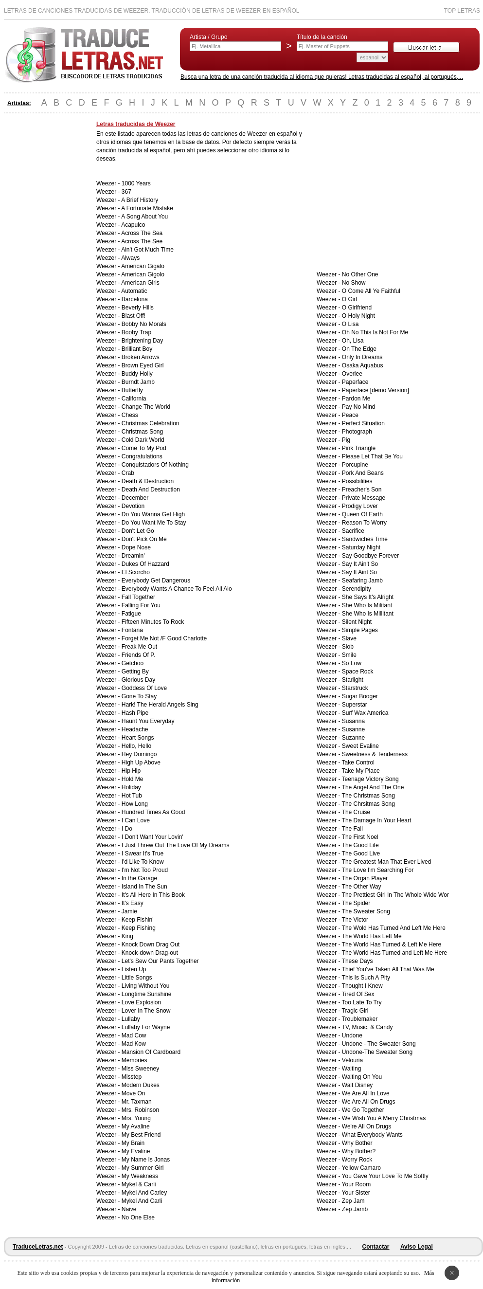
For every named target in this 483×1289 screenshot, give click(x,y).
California (134, 398)
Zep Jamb (355, 1209)
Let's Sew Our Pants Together (160, 961)
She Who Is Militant (367, 605)
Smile (349, 655)
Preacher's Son (362, 489)
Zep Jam (353, 1201)
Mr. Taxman (137, 1101)
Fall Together (138, 597)
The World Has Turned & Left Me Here (392, 944)
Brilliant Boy (137, 348)
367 (126, 191)
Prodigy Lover (360, 506)
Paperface (355, 382)
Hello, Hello (136, 746)
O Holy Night (358, 315)
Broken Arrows (141, 357)
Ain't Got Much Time (147, 249)
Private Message (363, 497)
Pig (346, 439)
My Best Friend (141, 1134)
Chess (130, 415)
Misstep (132, 1076)
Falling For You (141, 605)
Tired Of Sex (358, 994)
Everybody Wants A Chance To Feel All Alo (177, 588)
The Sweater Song (366, 911)
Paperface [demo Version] (375, 390)
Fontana (132, 630)
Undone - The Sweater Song (379, 1043)
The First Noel (360, 837)
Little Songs (137, 977)
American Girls (140, 282)
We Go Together (363, 1110)
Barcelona (135, 299)
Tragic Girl (355, 1010)
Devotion (133, 506)
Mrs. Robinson (140, 1110)
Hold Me (132, 779)
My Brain (133, 1143)
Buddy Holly (137, 373)
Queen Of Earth (362, 514)
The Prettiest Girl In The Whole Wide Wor (395, 894)
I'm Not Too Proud (145, 870)
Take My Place (361, 770)
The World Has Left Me (372, 936)
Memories (134, 1060)
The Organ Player (365, 878)
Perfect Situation (363, 423)
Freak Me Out (139, 646)
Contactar (376, 1246)
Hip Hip (131, 770)
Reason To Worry (364, 522)
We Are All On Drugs (368, 1101)
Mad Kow (134, 1043)
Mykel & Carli (139, 1184)
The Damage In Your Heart (376, 820)
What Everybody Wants (372, 1134)
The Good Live (361, 853)
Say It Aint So (359, 572)
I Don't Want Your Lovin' (152, 837)
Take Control (358, 762)
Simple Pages (360, 630)
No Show (354, 282)
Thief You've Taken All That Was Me (388, 969)
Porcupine (355, 464)
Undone (352, 1035)
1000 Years (136, 183)
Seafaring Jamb (362, 580)
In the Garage (139, 878)
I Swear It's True (142, 853)
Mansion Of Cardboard (151, 1052)
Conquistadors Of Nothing (155, 464)
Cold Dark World (143, 439)
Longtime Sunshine (147, 994)
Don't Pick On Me (144, 539)
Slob (348, 646)
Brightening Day (142, 340)
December (135, 497)
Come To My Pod (144, 448)
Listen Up (134, 969)
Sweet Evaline (360, 746)
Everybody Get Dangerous (156, 580)
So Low (351, 663)
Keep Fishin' (138, 919)
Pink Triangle (359, 448)
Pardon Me (356, 398)
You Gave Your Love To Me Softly (385, 1176)
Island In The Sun (144, 886)
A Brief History (139, 200)
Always (130, 257)
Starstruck (355, 688)
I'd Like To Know (143, 861)
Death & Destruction (148, 481)
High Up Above (141, 762)
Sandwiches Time (365, 539)
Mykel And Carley (144, 1192)
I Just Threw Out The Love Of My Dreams (176, 845)
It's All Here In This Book (153, 894)
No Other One (360, 274)
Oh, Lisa (353, 340)
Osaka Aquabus (362, 365)
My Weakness (140, 1176)
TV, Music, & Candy (367, 1027)
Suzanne (353, 737)
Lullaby (131, 1019)
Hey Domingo (139, 754)
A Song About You (144, 216)
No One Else (138, 1217)
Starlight (352, 679)
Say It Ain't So (360, 564)
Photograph (357, 431)
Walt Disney (357, 1085)
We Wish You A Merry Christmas (384, 1118)
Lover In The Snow (146, 1010)
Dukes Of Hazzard (145, 564)
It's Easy (132, 903)
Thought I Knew (362, 985)
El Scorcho (136, 572)
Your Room (356, 1184)
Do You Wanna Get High (153, 514)
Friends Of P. (138, 655)
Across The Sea (141, 233)
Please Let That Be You (372, 456)
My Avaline (136, 1126)
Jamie (129, 911)
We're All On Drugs (366, 1126)
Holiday (131, 787)
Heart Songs (138, 737)
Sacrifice (353, 530)
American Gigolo (142, 274)
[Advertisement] (43, 267)
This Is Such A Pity (366, 977)
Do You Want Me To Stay (154, 522)
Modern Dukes (141, 1085)
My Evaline (136, 1151)
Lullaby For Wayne (146, 1027)
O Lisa (350, 324)
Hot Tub (132, 795)
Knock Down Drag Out (150, 944)
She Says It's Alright (368, 597)
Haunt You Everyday (148, 721)
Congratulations (142, 456)
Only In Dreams (362, 357)
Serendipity (356, 588)
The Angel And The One (373, 787)
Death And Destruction (151, 489)
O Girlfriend (357, 307)
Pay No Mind (359, 406)
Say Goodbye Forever (370, 555)
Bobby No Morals (144, 324)
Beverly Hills (138, 307)
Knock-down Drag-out (150, 952)
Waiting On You (362, 1076)
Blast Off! (133, 315)
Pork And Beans (363, 473)
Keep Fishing (139, 928)
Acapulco (133, 224)
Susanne (353, 729)
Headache (135, 729)
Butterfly (132, 390)
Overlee (352, 373)
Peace (350, 415)
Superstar (354, 704)
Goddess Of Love (144, 688)
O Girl (349, 299)
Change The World (146, 406)
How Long (135, 803)
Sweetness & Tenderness (375, 754)
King (127, 936)
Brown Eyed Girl (143, 365)
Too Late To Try (362, 1002)
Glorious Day (138, 679)
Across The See (141, 241)
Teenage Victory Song (370, 779)
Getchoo (132, 663)
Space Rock (358, 671)
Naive (129, 1209)
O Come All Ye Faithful (371, 291)
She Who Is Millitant (368, 613)
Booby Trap (136, 332)
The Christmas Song (368, 795)
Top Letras (462, 10)
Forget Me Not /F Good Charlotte (164, 638)
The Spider (356, 903)
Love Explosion (141, 1002)
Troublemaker (360, 1019)
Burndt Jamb (138, 382)
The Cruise (356, 812)
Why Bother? (359, 1151)
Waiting (351, 1068)
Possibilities (357, 481)
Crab (128, 473)
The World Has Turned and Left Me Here (394, 952)
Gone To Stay (139, 696)
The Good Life (360, 845)
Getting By (135, 671)
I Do (127, 828)
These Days (357, 961)
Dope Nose (136, 547)
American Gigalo (142, 266)
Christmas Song (142, 431)
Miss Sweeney (140, 1068)
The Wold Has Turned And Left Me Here (394, 928)
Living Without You (146, 985)
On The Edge (359, 348)
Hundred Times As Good (153, 812)
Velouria (352, 1060)
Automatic (134, 291)
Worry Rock (357, 1159)
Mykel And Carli (142, 1201)
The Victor (355, 919)
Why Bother (357, 1143)
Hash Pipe (135, 712)
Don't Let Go (138, 530)
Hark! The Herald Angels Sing (160, 704)
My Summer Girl (143, 1167)
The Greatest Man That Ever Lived (386, 861)
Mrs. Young (136, 1118)
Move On (133, 1093)
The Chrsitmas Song (368, 803)
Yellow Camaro (361, 1167)
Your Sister (356, 1192)
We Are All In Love (366, 1093)
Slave (349, 638)
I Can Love (136, 820)
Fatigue (131, 613)
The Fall (352, 828)
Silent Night (357, 621)
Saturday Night (361, 547)
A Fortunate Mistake (147, 208)
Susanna (353, 721)
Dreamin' (133, 555)
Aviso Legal (416, 1246)
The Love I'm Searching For (378, 870)
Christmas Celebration (150, 423)
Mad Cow (134, 1035)
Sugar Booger (360, 696)
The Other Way (361, 886)
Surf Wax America (365, 712)
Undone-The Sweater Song (377, 1052)
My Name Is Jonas (146, 1159)
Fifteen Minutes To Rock (153, 621)
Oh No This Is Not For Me (375, 332)
